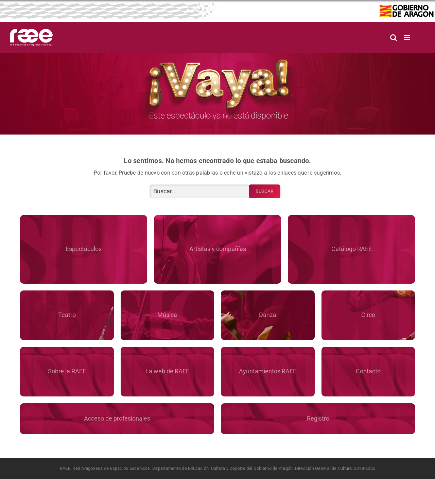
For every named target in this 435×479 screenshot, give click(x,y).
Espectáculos (84, 248)
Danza (267, 314)
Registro (318, 418)
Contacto (368, 371)
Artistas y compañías (217, 248)
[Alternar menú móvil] (407, 37)
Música (167, 314)
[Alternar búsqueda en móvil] (393, 37)
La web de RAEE (167, 371)
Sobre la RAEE (67, 371)
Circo (368, 314)
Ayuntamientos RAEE (267, 371)
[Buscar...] (200, 191)
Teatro (67, 314)
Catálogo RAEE (351, 248)
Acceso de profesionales (117, 418)
